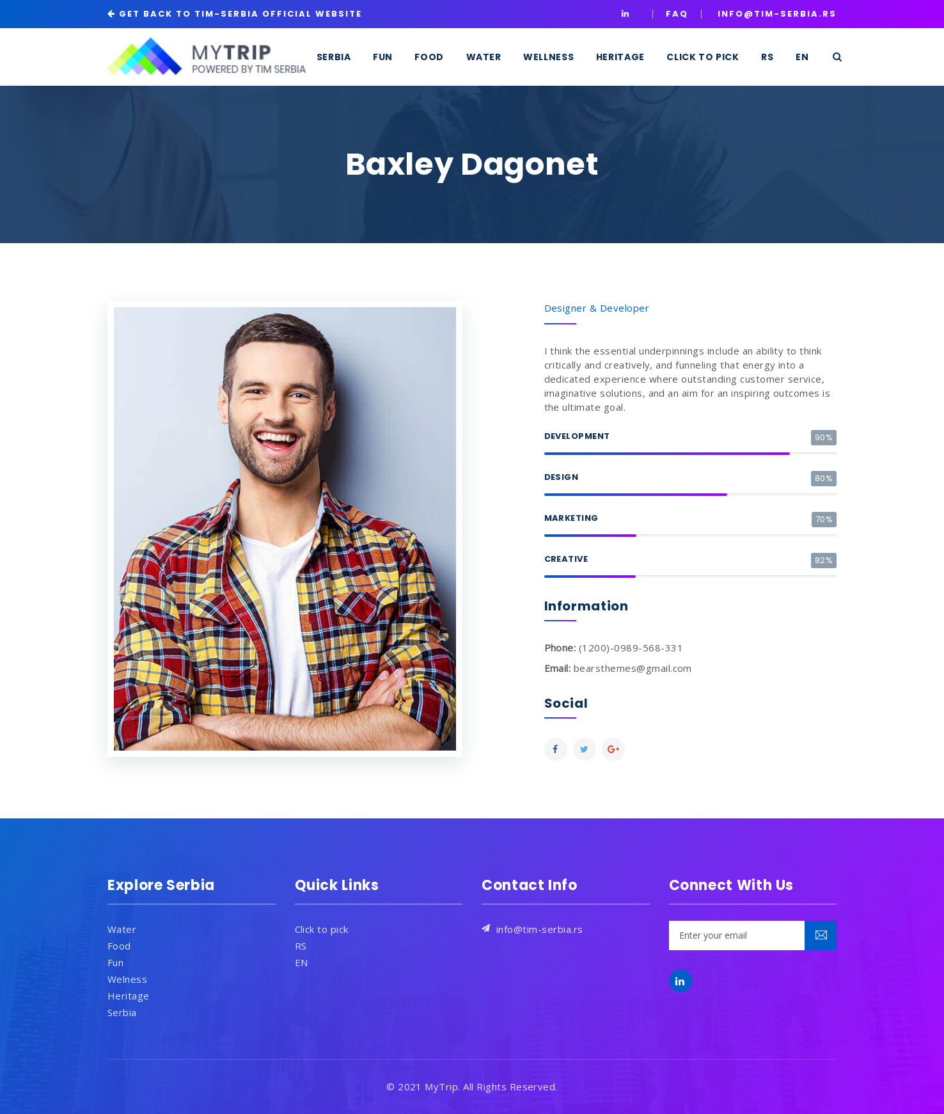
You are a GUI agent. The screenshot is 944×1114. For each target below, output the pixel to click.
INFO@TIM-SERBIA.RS (777, 14)
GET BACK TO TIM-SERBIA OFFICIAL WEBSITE (240, 14)
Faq (677, 14)
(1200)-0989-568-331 (631, 647)
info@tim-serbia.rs (539, 929)
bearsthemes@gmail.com (633, 668)
